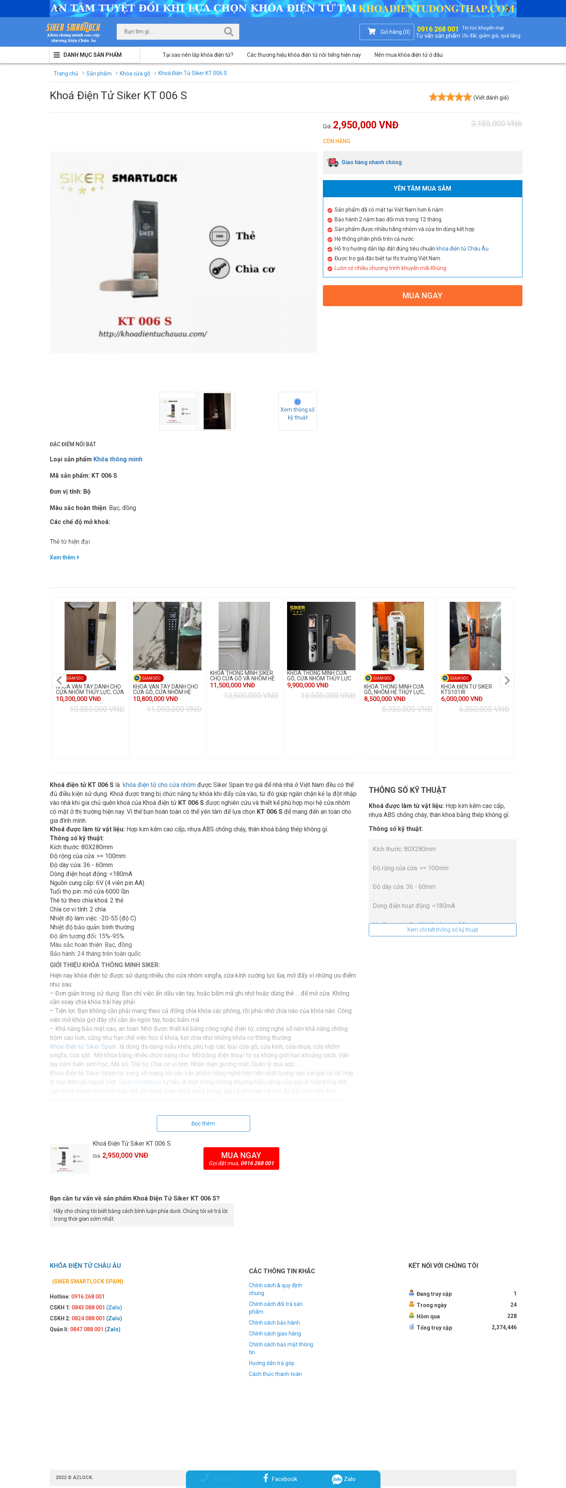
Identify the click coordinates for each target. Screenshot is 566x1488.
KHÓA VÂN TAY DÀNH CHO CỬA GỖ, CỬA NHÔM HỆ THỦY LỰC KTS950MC (165, 689)
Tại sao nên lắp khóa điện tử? (198, 55)
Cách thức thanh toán (275, 1376)
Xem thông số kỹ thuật (298, 414)
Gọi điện (217, 1479)
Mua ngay (422, 295)
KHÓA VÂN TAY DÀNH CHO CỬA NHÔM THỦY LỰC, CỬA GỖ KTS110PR (90, 689)
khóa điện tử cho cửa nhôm (159, 786)
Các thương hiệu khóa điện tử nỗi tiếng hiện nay (304, 55)
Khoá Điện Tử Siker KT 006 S (132, 1145)
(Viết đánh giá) (491, 98)
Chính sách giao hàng (275, 1335)
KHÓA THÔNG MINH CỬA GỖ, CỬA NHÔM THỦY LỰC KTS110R (319, 675)
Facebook (280, 1479)
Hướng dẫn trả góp (271, 1365)
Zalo (344, 1479)
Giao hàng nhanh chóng (364, 162)
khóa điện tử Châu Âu (462, 248)
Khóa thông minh (117, 459)
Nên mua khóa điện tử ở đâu (409, 55)
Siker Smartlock (140, 1084)
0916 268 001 (438, 31)
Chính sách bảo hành (274, 1324)
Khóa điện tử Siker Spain (83, 1048)
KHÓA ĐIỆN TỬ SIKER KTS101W (466, 689)
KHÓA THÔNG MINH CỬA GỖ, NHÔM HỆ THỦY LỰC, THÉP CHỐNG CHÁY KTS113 (398, 689)
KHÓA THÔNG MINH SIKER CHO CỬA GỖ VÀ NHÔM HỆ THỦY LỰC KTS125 (242, 675)
